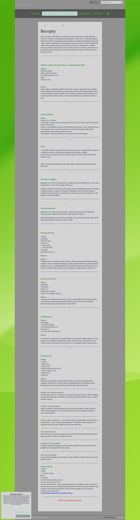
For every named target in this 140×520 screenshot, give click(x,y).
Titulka (35, 13)
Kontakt (98, 13)
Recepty (84, 13)
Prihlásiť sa (95, 2)
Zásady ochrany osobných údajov (38, 517)
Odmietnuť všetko (23, 516)
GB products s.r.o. (27, 5)
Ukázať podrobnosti (7, 511)
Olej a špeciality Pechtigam (60, 13)
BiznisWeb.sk (120, 517)
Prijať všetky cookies (23, 512)
